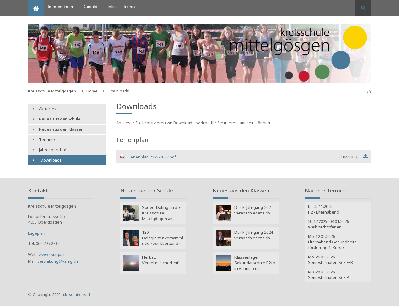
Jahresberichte (52, 150)
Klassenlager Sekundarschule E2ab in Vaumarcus (254, 262)
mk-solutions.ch (77, 294)
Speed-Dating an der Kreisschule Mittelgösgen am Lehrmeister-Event (161, 214)
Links (110, 6)
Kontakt (90, 6)
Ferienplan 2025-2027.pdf (243, 156)
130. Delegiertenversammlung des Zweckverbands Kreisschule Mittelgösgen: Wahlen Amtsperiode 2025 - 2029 (162, 238)
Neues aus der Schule (59, 119)
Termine (47, 139)
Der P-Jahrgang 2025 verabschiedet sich (253, 210)
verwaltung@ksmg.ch (57, 261)
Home (34, 2)
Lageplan (36, 233)
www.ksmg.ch (51, 254)
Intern (129, 6)
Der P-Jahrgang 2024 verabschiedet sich (253, 235)
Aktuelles (47, 108)
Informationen (61, 6)
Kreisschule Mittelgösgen (52, 91)
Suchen (363, 8)
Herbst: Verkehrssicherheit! (160, 260)
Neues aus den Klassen (61, 129)
